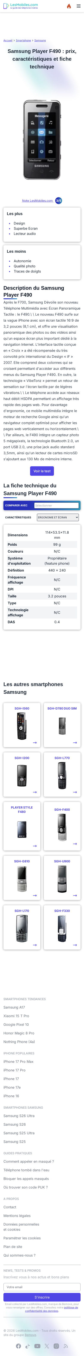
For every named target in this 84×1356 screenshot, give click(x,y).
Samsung (40, 40)
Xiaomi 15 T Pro (16, 1016)
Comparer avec (16, 505)
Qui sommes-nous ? (19, 1255)
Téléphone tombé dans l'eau (26, 1170)
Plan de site (12, 1246)
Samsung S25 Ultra (19, 1133)
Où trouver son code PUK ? (25, 1187)
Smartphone (23, 40)
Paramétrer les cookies (22, 1238)
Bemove (30, 1335)
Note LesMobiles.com (42, 200)
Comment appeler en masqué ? (28, 1161)
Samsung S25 (14, 1141)
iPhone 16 (11, 1096)
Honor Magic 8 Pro (18, 1033)
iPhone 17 (11, 1079)
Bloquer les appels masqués (26, 1178)
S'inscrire (42, 1297)
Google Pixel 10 (16, 1024)
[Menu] (79, 6)
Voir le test (42, 471)
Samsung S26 (14, 1124)
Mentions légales (17, 1215)
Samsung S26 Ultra (19, 1116)
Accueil (7, 40)
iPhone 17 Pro (14, 1070)
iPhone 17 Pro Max (18, 1061)
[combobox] (55, 505)
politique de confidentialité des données (51, 1309)
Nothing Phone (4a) (19, 1042)
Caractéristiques (18, 517)
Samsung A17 (14, 1007)
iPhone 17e (12, 1087)
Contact (9, 1207)
